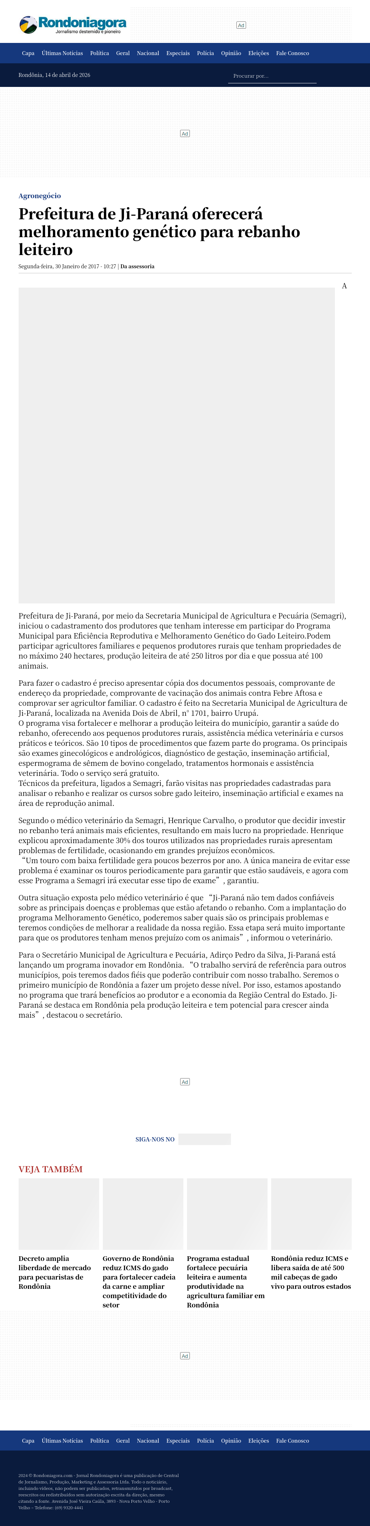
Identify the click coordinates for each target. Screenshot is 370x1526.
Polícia (205, 53)
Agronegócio (40, 195)
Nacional (148, 53)
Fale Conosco (292, 53)
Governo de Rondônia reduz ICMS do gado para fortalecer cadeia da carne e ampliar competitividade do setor (139, 1281)
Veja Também (51, 1168)
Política (99, 53)
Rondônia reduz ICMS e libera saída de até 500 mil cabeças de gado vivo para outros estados (311, 1272)
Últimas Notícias (62, 53)
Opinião (231, 53)
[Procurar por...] (272, 75)
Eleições (258, 53)
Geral (123, 53)
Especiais (178, 53)
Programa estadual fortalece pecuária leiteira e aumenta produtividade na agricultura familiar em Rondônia (226, 1281)
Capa (28, 53)
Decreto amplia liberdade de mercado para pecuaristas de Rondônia (55, 1272)
